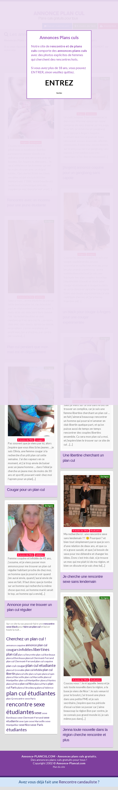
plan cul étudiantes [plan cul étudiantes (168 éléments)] (30, 693)
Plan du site (59, 766)
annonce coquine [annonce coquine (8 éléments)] (15, 645)
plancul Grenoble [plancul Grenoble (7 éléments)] (15, 670)
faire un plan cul (32, 626)
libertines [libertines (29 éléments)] (41, 649)
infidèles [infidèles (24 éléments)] (26, 649)
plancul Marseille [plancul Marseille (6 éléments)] (15, 677)
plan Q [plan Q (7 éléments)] (9, 698)
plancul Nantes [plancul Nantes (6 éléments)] (48, 680)
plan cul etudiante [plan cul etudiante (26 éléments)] (41, 665)
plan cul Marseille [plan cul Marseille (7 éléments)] (34, 677)
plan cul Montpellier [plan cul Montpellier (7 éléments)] (29, 680)
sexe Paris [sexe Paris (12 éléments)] (36, 724)
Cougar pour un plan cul (26, 489)
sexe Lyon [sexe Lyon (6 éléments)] (24, 721)
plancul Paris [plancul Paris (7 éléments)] (41, 683)
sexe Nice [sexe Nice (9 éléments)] (24, 724)
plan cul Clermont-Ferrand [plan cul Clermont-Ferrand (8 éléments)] (20, 661)
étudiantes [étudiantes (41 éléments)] (16, 729)
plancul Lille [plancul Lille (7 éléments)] (22, 674)
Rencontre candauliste (78, 781)
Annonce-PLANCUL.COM (38, 756)
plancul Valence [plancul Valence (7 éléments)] (45, 687)
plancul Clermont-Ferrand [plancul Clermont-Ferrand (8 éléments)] (39, 658)
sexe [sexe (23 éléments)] (38, 712)
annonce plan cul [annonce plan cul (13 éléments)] (36, 645)
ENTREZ (59, 82)
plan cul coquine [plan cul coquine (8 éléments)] (44, 661)
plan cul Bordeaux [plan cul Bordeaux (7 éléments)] (45, 654)
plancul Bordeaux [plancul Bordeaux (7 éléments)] (15, 658)
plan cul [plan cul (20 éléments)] (11, 654)
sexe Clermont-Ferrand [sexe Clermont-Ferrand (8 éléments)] (30, 717)
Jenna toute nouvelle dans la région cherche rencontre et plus (85, 734)
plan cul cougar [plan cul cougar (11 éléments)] (15, 665)
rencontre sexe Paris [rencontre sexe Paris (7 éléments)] (24, 698)
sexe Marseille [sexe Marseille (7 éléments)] (37, 721)
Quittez (59, 93)
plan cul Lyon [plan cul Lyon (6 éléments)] (35, 674)
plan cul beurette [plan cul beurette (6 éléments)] (27, 654)
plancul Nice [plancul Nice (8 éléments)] (12, 683)
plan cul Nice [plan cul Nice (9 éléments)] (27, 683)
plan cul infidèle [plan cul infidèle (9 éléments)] (33, 670)
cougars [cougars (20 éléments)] (12, 649)
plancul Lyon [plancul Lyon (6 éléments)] (48, 674)
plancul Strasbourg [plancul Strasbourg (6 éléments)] (26, 687)
